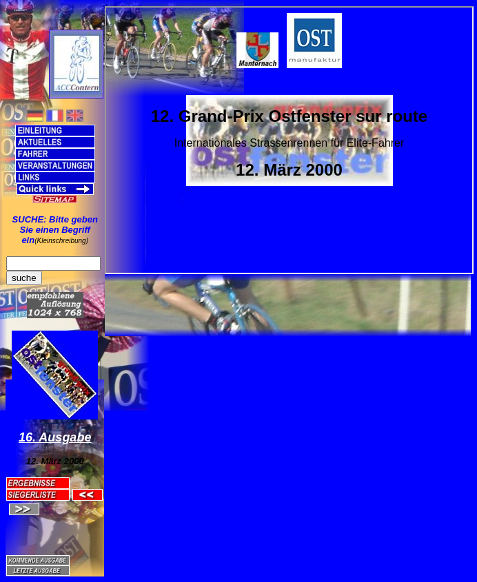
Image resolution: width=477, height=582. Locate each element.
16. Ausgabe (55, 437)
